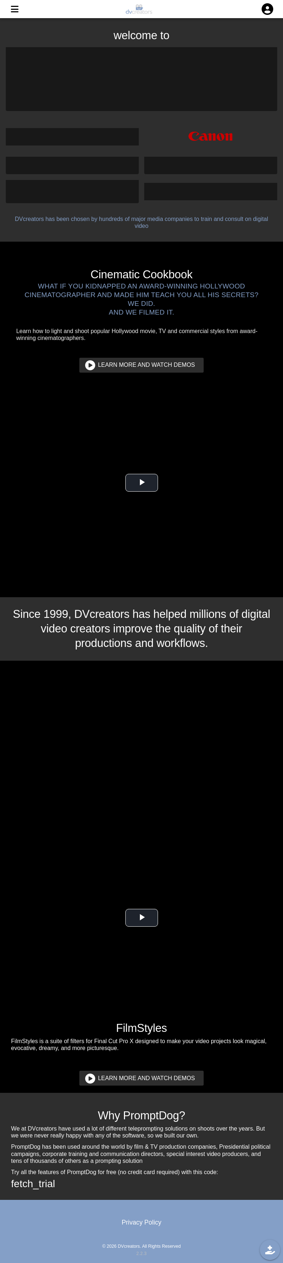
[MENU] (14, 9)
